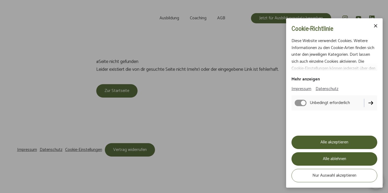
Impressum (301, 88)
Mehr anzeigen (305, 79)
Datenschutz (327, 88)
